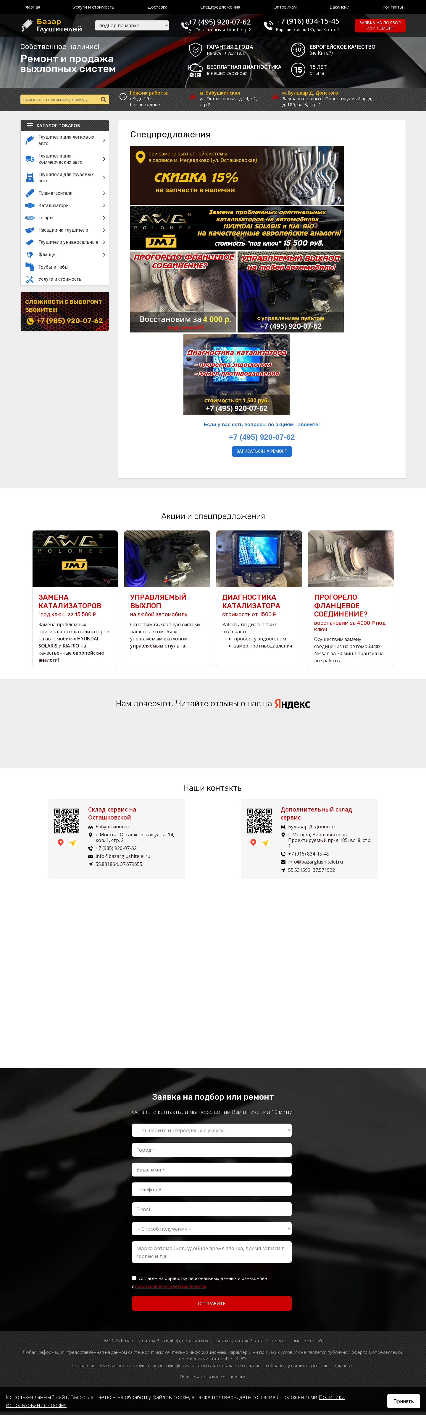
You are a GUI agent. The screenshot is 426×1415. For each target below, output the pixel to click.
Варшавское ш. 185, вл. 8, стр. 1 (312, 29)
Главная (31, 7)
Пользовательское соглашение (213, 1380)
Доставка (157, 7)
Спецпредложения (220, 7)
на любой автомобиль (167, 609)
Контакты (393, 7)
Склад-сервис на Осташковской (117, 817)
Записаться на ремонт (262, 452)
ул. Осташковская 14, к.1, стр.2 (227, 29)
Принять (403, 1401)
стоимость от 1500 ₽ (259, 609)
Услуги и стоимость (93, 7)
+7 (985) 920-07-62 (70, 322)
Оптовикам (285, 7)
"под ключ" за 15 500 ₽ (75, 609)
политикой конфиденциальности (170, 1289)
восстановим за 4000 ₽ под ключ (351, 616)
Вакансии (339, 7)
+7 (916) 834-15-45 (313, 21)
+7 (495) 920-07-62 (227, 21)
